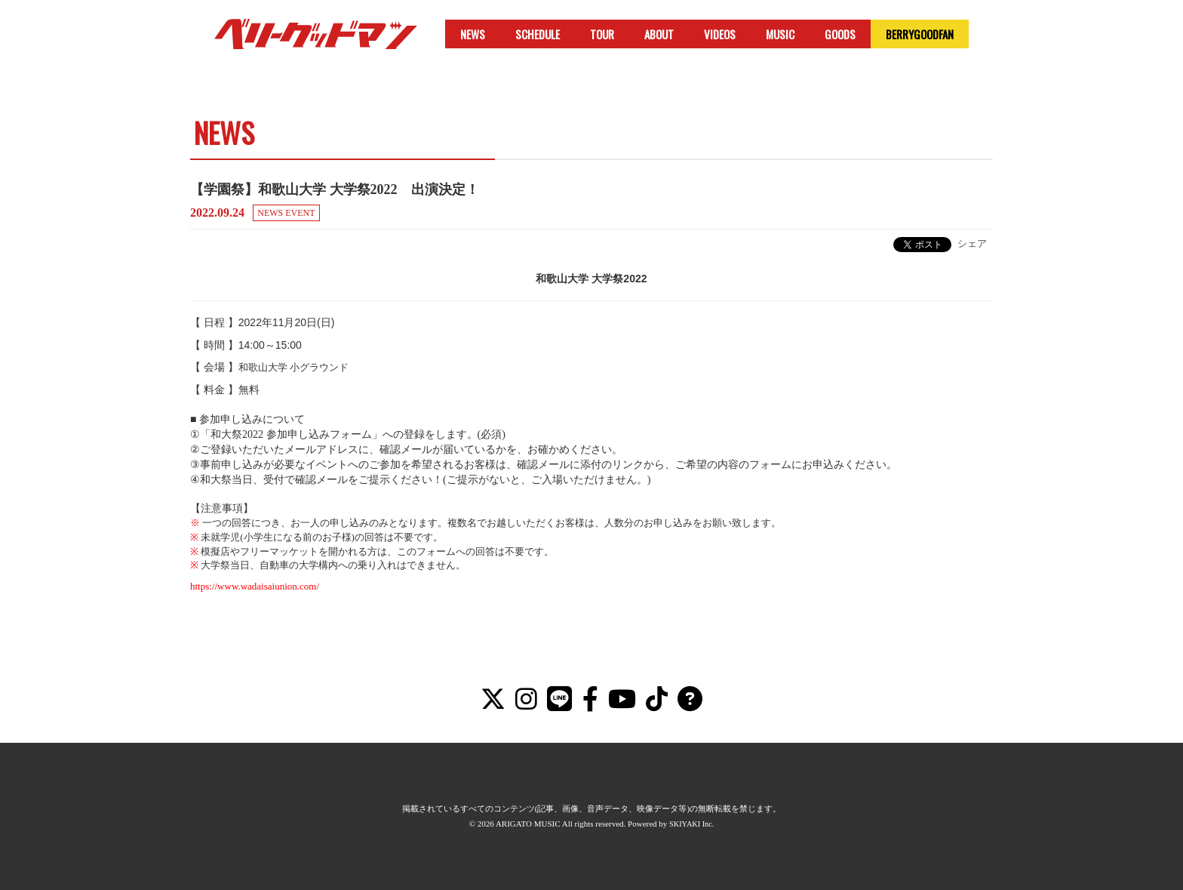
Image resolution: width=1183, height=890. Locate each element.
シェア (972, 243)
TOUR (602, 34)
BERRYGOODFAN (920, 34)
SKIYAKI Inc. (692, 823)
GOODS (840, 34)
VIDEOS (720, 34)
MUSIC (780, 34)
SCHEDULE (537, 34)
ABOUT (659, 34)
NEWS (472, 34)
